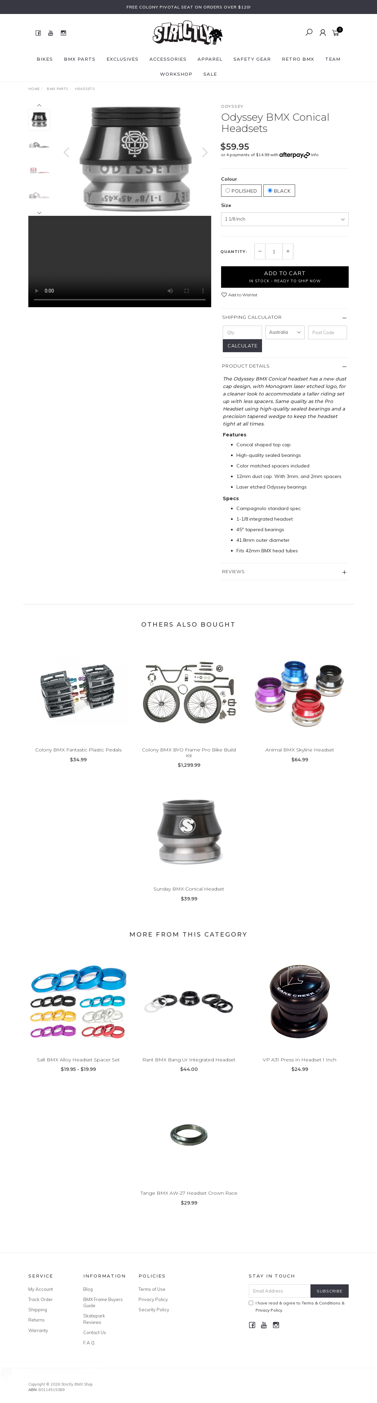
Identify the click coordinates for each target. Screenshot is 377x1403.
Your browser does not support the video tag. (119, 261)
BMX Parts (80, 59)
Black (279, 191)
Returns (36, 1320)
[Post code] (327, 332)
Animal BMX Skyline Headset (299, 759)
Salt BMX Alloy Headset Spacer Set (78, 1068)
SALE (210, 74)
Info (315, 154)
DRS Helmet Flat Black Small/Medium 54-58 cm (64, 1374)
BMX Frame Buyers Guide (103, 1302)
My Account (40, 1289)
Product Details (246, 366)
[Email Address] (280, 1291)
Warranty (38, 1330)
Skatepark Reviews (94, 1319)
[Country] (285, 332)
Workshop (176, 74)
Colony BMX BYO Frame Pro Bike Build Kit (189, 761)
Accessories (168, 59)
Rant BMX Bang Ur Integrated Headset (188, 1068)
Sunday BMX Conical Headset (189, 898)
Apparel (210, 59)
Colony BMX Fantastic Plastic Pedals (78, 759)
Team (332, 59)
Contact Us (94, 1332)
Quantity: (233, 252)
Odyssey (232, 106)
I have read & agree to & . (297, 1306)
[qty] (242, 332)
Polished (241, 191)
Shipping (37, 1309)
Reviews (233, 571)
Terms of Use (152, 1289)
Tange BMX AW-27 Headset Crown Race (189, 1202)
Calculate (243, 346)
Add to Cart (285, 276)
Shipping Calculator (252, 317)
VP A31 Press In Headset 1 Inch (299, 1068)
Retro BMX (298, 59)
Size (226, 205)
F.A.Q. (89, 1342)
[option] (135, 159)
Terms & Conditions (321, 1302)
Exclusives (122, 59)
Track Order (40, 1299)
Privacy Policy (153, 1299)
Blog (88, 1289)
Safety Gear (252, 59)
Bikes (45, 59)
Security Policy (154, 1309)
